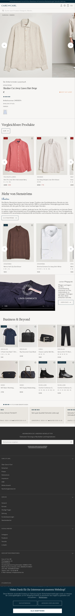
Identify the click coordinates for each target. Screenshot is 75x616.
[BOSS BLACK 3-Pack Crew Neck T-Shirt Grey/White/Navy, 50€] (9, 341)
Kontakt (4, 506)
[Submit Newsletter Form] (71, 442)
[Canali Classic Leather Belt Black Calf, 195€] (47, 341)
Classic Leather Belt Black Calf (47, 352)
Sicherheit (5, 468)
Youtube (4, 541)
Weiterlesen (43, 597)
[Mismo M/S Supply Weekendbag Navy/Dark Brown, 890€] (28, 377)
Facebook (5, 538)
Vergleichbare (18, 125)
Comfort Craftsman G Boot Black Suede (45, 388)
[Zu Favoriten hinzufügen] (31, 138)
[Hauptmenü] (71, 5)
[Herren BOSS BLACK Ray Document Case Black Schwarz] (28, 336)
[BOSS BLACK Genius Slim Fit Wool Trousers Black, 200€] (66, 341)
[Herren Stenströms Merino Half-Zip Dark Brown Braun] (18, 242)
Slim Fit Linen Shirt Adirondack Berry (15, 180)
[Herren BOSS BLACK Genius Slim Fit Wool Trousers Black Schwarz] (66, 336)
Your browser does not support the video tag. (27, 293)
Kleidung (5, 15)
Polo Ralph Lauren (10, 177)
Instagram (5, 534)
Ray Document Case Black (28, 352)
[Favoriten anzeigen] (65, 5)
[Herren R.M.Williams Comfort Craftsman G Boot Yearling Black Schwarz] (66, 372)
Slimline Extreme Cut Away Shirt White (49, 266)
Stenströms (7, 85)
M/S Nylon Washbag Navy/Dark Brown (7, 388)
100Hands (40, 177)
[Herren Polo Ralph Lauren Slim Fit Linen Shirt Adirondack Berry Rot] (18, 155)
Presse (4, 471)
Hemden (11, 15)
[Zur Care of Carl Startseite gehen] (9, 5)
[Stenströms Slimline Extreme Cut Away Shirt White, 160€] (51, 248)
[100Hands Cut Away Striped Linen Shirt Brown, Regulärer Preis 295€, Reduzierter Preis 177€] (51, 161)
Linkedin (4, 545)
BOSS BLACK (4, 349)
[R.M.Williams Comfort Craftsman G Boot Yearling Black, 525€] (66, 377)
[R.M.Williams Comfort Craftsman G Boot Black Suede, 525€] (47, 377)
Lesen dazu (65, 302)
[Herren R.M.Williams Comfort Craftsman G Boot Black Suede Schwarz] (47, 372)
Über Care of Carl (7, 464)
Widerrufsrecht (6, 485)
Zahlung (4, 513)
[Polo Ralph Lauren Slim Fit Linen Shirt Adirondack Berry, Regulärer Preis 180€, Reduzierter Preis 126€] (18, 161)
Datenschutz (5, 475)
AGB (3, 482)
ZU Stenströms (10, 218)
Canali (41, 349)
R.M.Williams (43, 385)
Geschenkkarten (6, 520)
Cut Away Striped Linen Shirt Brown (48, 180)
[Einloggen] (61, 5)
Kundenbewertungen (8, 517)
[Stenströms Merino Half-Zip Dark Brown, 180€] (18, 248)
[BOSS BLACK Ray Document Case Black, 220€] (28, 341)
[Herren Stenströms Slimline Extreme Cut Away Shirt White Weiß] (51, 242)
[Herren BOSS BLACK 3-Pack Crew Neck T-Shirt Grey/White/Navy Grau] (9, 336)
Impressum (5, 478)
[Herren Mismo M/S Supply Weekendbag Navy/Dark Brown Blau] (28, 372)
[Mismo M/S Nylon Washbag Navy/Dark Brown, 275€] (9, 377)
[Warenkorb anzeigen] (68, 5)
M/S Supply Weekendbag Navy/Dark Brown (27, 388)
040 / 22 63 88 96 (12, 570)
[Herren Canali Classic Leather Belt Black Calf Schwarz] (47, 336)
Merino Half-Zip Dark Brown (12, 266)
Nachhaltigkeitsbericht (9, 489)
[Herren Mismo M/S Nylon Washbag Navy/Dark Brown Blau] (9, 372)
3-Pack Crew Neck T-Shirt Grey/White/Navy (9, 352)
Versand (4, 503)
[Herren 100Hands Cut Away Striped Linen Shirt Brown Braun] (51, 155)
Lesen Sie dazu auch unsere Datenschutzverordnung (37, 447)
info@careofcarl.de (18, 572)
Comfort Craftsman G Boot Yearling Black (64, 388)
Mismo (3, 385)
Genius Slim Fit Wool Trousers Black (64, 352)
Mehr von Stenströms (17, 194)
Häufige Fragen (6, 510)
